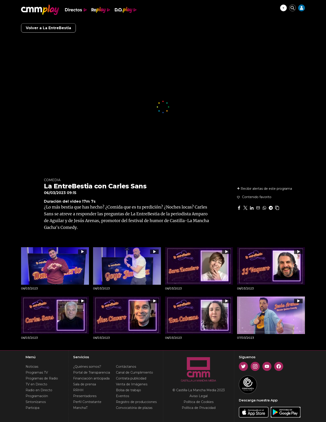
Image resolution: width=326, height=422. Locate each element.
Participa (32, 408)
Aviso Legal (198, 396)
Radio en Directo (39, 390)
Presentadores (84, 396)
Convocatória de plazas (134, 408)
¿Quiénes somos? (87, 367)
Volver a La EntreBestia (48, 28)
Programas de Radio (42, 378)
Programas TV (37, 372)
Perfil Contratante (87, 402)
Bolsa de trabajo (128, 390)
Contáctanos (126, 367)
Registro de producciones (136, 402)
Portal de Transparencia (91, 372)
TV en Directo (36, 384)
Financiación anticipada (91, 378)
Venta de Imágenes (131, 384)
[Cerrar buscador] (292, 8)
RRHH (78, 390)
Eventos (122, 396)
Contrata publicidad (131, 378)
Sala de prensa (84, 384)
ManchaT (80, 408)
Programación (37, 396)
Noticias (32, 367)
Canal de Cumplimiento (134, 372)
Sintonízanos (36, 402)
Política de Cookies (198, 402)
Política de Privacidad (199, 408)
